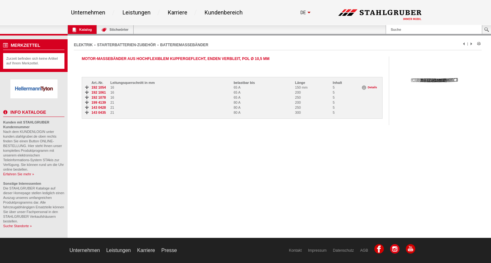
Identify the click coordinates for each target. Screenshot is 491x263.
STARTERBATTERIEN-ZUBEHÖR (126, 45)
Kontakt (295, 250)
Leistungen (137, 12)
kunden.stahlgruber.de (20, 136)
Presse (169, 250)
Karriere (177, 12)
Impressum (317, 250)
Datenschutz (343, 250)
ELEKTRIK (83, 45)
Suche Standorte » (17, 226)
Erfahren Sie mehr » (18, 174)
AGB (364, 250)
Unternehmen (88, 12)
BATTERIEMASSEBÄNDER (184, 45)
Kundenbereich (224, 12)
